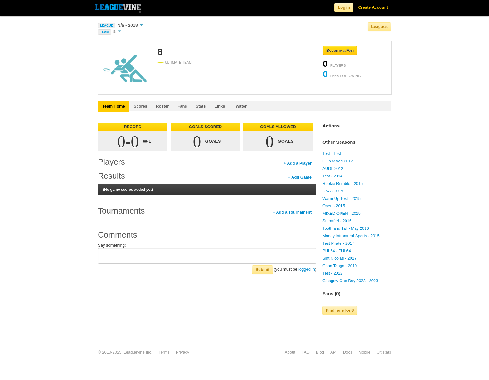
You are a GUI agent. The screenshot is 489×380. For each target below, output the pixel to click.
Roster (162, 106)
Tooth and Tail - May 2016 (345, 228)
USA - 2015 (332, 191)
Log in (344, 7)
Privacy (182, 352)
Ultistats (384, 352)
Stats (201, 106)
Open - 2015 (333, 206)
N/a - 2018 (130, 25)
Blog (320, 352)
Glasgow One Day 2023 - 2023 (350, 280)
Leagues (379, 26)
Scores (140, 106)
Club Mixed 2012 (337, 161)
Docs (347, 352)
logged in (306, 269)
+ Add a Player (298, 163)
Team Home (113, 106)
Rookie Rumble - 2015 (342, 183)
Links (219, 106)
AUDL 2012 (332, 168)
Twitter (240, 106)
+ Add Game (300, 177)
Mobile (364, 352)
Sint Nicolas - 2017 (339, 258)
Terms (163, 352)
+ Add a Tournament (292, 212)
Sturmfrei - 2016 (336, 221)
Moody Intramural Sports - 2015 (351, 235)
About (290, 352)
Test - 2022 (332, 273)
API (333, 352)
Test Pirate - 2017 (338, 243)
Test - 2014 (332, 176)
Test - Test (331, 153)
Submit (262, 269)
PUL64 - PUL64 (336, 250)
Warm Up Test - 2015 (341, 198)
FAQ (306, 352)
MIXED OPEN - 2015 (341, 213)
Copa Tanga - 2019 (339, 265)
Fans (182, 106)
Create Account (373, 7)
